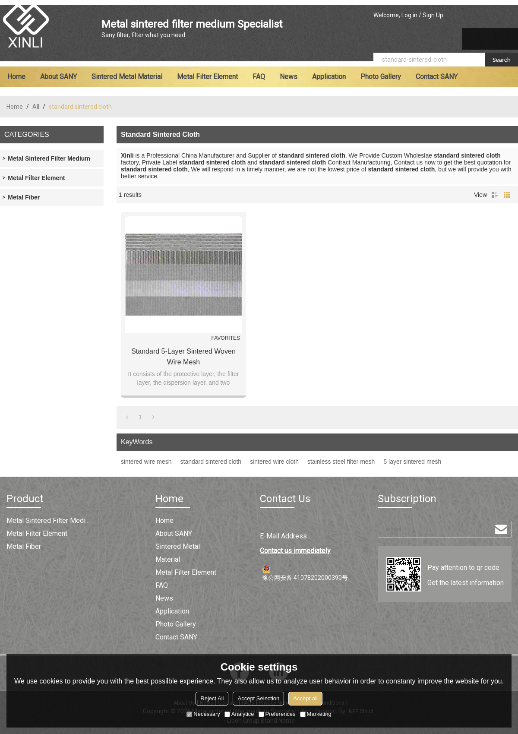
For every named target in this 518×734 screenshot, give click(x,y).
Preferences (277, 714)
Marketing (316, 714)
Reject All (212, 698)
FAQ (259, 77)
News (288, 77)
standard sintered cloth (211, 461)
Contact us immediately (295, 551)
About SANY (58, 77)
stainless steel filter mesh (341, 461)
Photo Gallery (380, 77)
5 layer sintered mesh (412, 461)
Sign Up (433, 15)
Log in (409, 15)
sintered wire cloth (274, 461)
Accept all (305, 698)
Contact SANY (437, 77)
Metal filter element (207, 77)
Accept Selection (258, 698)
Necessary (203, 714)
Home (16, 77)
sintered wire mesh (146, 461)
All (35, 106)
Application (329, 77)
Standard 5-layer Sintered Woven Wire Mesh (183, 357)
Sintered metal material (127, 77)
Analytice (239, 714)
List (494, 194)
